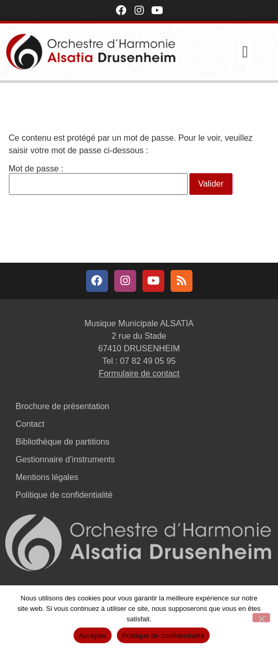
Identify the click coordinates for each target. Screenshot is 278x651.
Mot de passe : (98, 180)
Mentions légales (47, 477)
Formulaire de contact (139, 373)
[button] (245, 52)
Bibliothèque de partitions (63, 441)
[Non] (261, 617)
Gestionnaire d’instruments (65, 459)
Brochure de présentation (63, 406)
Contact (30, 424)
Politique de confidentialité (64, 494)
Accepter (92, 636)
